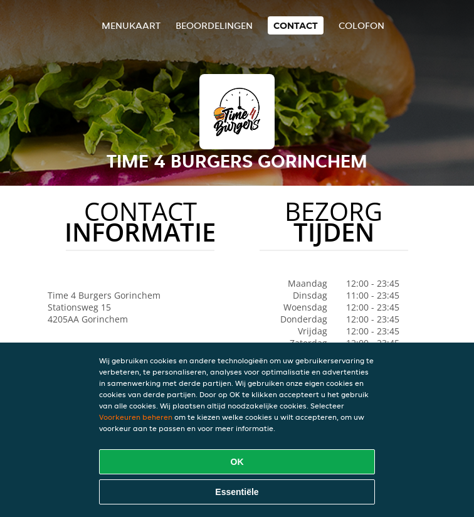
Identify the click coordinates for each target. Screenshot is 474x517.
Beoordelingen (214, 25)
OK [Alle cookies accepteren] (237, 462)
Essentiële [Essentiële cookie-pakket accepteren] (236, 492)
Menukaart (131, 25)
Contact (295, 25)
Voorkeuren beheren (135, 417)
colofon (361, 25)
